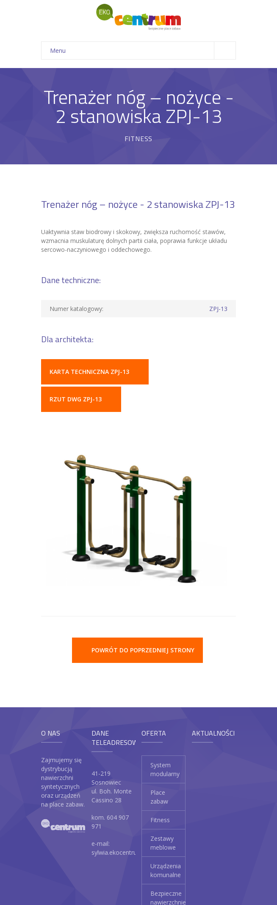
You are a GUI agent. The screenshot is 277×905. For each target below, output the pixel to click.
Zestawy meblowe (163, 842)
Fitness (160, 820)
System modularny (165, 769)
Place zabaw (159, 796)
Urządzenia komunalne (165, 870)
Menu (142, 50)
